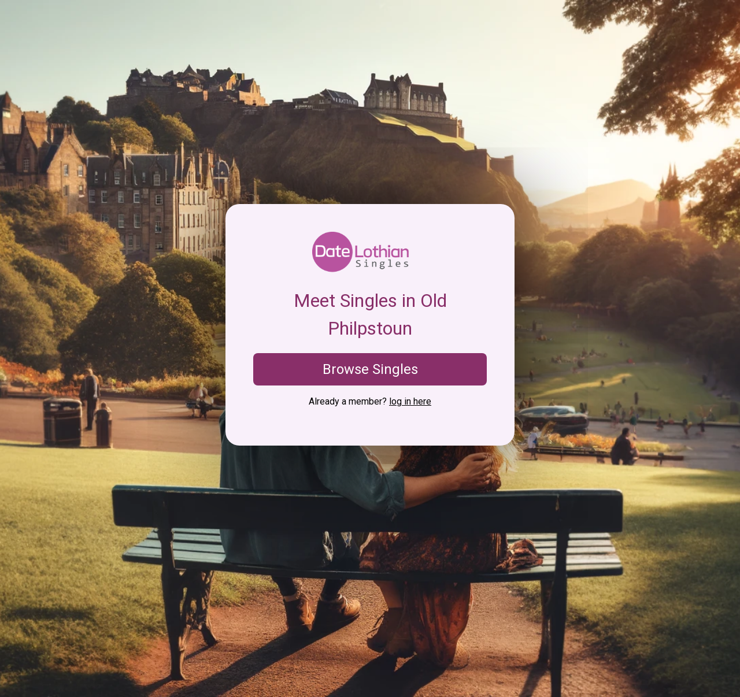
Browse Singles (370, 369)
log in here (410, 401)
